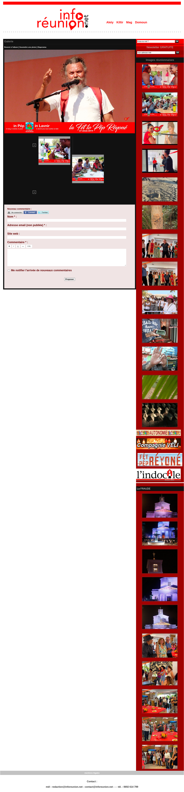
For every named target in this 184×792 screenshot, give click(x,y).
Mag (129, 22)
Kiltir (120, 22)
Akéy (110, 22)
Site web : (13, 187)
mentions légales (92, 773)
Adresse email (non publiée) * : (27, 178)
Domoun (141, 22)
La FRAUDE (143, 488)
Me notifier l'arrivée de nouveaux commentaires (41, 223)
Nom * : (12, 169)
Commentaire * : (17, 195)
